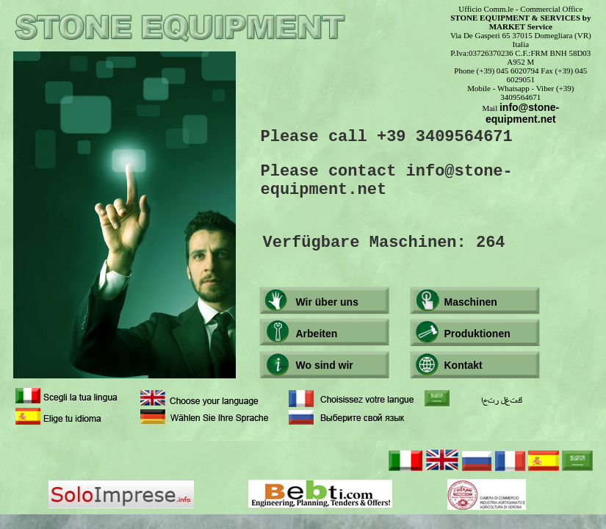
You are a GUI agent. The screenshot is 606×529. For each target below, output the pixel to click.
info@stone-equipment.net (522, 113)
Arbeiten (317, 333)
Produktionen (477, 333)
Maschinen (470, 302)
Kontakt (463, 365)
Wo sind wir (324, 365)
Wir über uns (327, 302)
